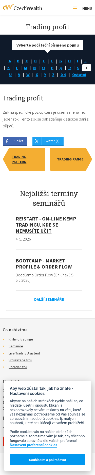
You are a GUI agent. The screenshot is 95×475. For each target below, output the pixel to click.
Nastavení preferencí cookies (33, 445)
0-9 (63, 74)
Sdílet (18, 141)
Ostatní (79, 74)
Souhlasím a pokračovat (47, 460)
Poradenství (18, 367)
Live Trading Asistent (24, 353)
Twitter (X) (52, 141)
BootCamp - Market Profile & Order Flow (44, 263)
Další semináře (49, 299)
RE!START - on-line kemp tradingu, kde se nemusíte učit (46, 224)
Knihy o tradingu (21, 339)
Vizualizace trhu (20, 360)
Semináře (16, 346)
